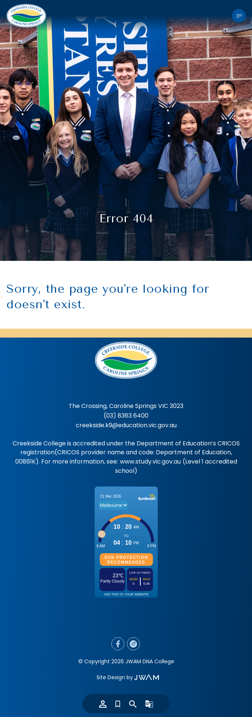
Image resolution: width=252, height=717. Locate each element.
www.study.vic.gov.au (150, 461)
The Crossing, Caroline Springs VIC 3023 (126, 406)
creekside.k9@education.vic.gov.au (126, 425)
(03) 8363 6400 (126, 415)
